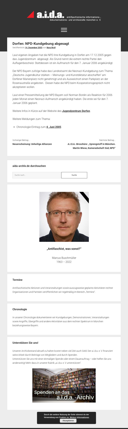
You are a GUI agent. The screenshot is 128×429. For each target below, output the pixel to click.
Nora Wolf (51, 47)
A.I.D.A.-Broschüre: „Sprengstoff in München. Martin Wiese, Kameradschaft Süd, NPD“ (92, 146)
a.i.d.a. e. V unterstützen (68, 363)
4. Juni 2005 (53, 127)
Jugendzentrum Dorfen (76, 111)
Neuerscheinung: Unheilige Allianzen (32, 144)
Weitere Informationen (79, 417)
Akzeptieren (68, 421)
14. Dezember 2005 (33, 47)
